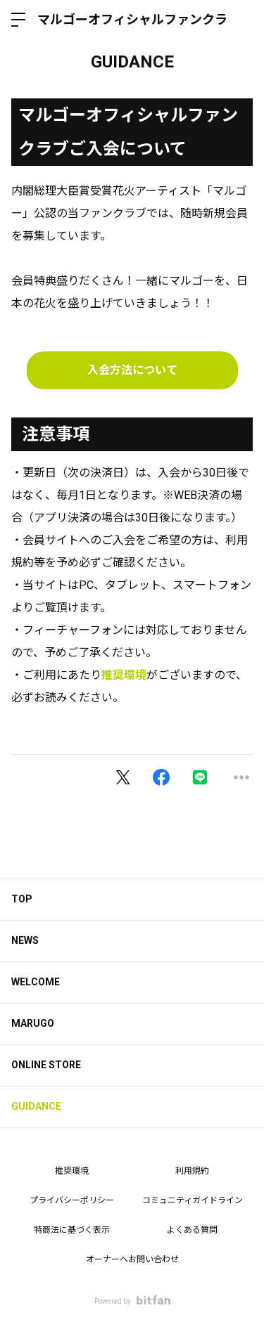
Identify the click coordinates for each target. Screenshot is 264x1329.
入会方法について (132, 370)
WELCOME (35, 981)
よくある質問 (192, 1230)
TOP (21, 899)
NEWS (25, 940)
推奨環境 (123, 675)
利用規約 (192, 1171)
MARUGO (32, 1023)
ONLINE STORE (46, 1064)
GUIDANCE (36, 1106)
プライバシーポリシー (72, 1200)
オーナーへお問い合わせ (132, 1259)
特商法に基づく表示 (72, 1230)
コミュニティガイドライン (192, 1200)
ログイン (241, 19)
